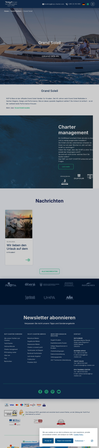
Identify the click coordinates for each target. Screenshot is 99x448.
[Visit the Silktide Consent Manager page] (92, 440)
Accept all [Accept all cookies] (48, 441)
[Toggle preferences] (80, 440)
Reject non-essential (64, 441)
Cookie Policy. (78, 434)
